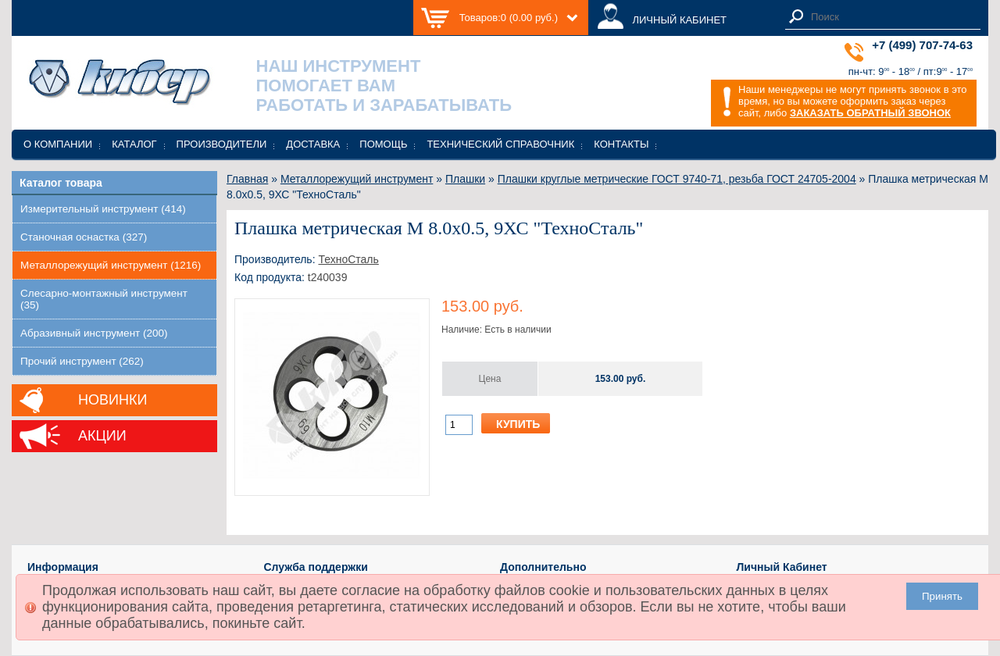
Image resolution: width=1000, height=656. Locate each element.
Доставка (313, 144)
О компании (57, 144)
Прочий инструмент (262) (82, 361)
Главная (247, 179)
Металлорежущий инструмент (356, 179)
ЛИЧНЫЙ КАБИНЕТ (679, 20)
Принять (942, 596)
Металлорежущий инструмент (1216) (110, 265)
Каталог (134, 144)
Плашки (465, 179)
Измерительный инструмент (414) (103, 209)
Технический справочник (500, 144)
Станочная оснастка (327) (83, 237)
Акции (102, 436)
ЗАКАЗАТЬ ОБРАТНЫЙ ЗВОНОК (870, 113)
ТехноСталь (348, 259)
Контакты (621, 144)
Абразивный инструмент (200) (94, 333)
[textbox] (891, 17)
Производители (222, 144)
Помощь (383, 144)
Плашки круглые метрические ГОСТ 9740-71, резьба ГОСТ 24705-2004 (677, 179)
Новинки (112, 400)
